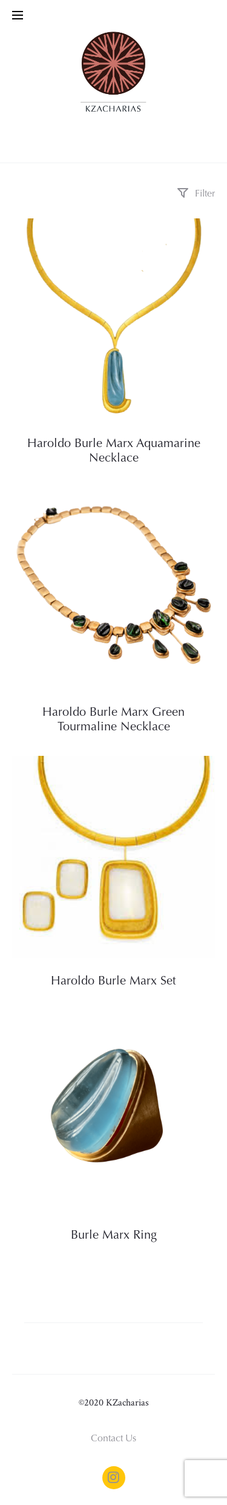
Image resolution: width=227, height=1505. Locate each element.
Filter (196, 194)
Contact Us (113, 1439)
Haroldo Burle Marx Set (113, 981)
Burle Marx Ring (114, 1236)
